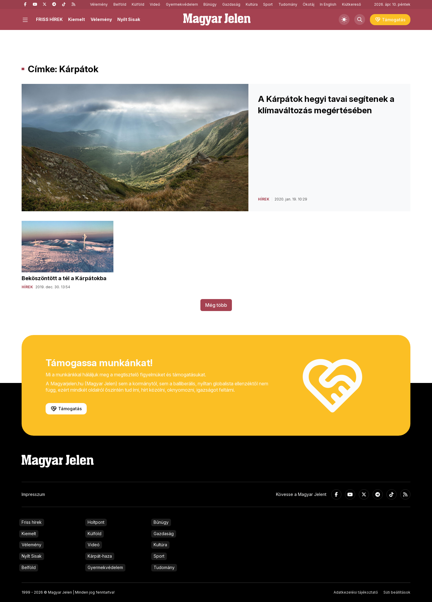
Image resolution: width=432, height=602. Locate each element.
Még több (216, 305)
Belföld (119, 4)
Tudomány (287, 4)
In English (328, 4)
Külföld (138, 4)
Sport (268, 4)
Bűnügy (210, 4)
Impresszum (33, 494)
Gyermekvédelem (182, 4)
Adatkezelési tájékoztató (356, 592)
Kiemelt (76, 19)
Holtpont (96, 522)
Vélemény (99, 4)
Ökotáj (308, 4)
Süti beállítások (396, 592)
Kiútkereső (351, 4)
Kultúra (252, 4)
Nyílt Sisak (128, 19)
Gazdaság (231, 4)
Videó (155, 4)
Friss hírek (32, 522)
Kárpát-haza (100, 556)
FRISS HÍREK (49, 19)
